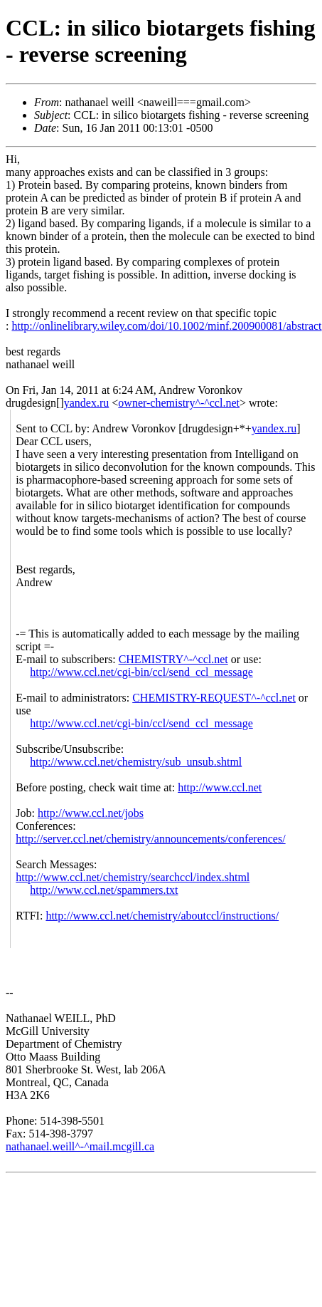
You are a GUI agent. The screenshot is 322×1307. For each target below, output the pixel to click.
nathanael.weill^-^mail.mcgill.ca (80, 1146)
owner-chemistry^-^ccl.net (179, 403)
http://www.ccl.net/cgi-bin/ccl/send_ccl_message (141, 672)
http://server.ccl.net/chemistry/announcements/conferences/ (150, 839)
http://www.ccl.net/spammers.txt (104, 890)
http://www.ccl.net (220, 787)
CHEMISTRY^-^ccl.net (173, 659)
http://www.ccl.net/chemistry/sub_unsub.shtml (136, 762)
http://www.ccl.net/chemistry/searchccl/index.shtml (132, 877)
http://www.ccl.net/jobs (91, 813)
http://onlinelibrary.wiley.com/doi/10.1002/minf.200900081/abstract (166, 326)
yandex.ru (86, 403)
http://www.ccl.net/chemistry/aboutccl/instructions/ (162, 916)
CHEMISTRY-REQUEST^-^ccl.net (214, 698)
